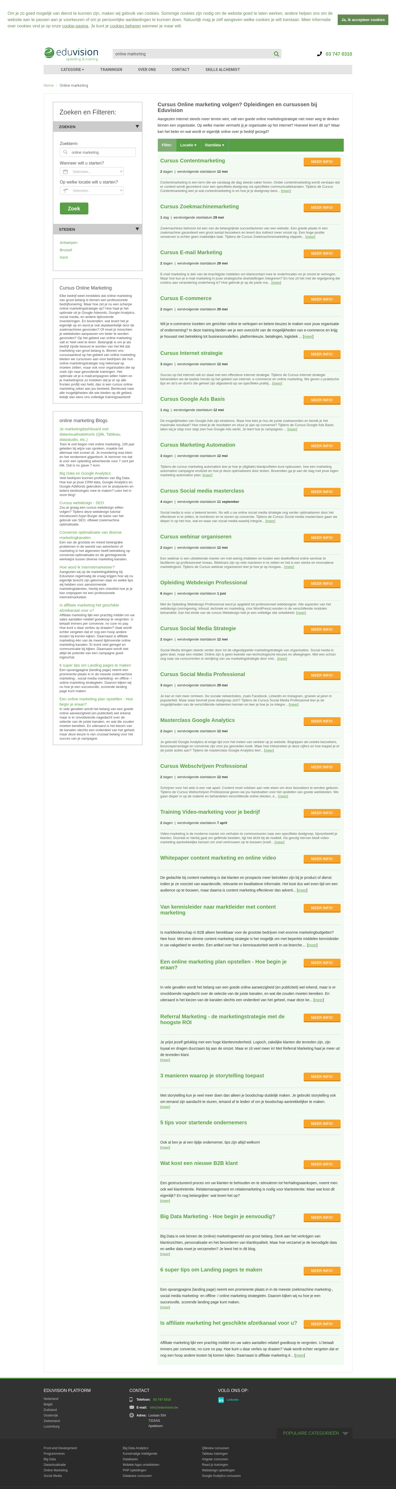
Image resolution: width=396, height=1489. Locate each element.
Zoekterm (69, 143)
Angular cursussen (215, 1458)
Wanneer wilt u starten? (82, 162)
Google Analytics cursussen (221, 1475)
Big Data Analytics (136, 1447)
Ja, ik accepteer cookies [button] (363, 20)
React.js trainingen (215, 1464)
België (48, 1403)
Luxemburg (52, 1426)
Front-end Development (60, 1447)
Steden (99, 228)
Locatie (188, 144)
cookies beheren (125, 26)
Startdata (214, 144)
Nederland (51, 1398)
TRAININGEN (111, 69)
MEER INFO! (322, 161)
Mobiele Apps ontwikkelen (141, 1464)
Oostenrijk (51, 1414)
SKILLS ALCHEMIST (223, 69)
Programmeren (54, 1453)
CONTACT (181, 69)
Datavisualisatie (55, 1464)
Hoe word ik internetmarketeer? (87, 566)
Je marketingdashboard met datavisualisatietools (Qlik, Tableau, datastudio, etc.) (90, 433)
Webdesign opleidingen (218, 1469)
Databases (130, 1458)
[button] (184, 26)
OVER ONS (147, 69)
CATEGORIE (72, 69)
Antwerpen (69, 242)
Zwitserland (52, 1420)
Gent (64, 256)
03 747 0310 (334, 53)
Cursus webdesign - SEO (82, 502)
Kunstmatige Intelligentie (140, 1453)
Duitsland (50, 1409)
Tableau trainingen (215, 1453)
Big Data (50, 1458)
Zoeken (99, 126)
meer (286, 190)
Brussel (66, 249)
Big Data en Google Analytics (85, 472)
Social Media (53, 1475)
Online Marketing (56, 1469)
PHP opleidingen (134, 1469)
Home (49, 85)
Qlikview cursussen (215, 1447)
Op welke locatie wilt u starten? (89, 181)
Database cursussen (137, 1475)
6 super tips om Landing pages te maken (95, 664)
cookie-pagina (75, 26)
